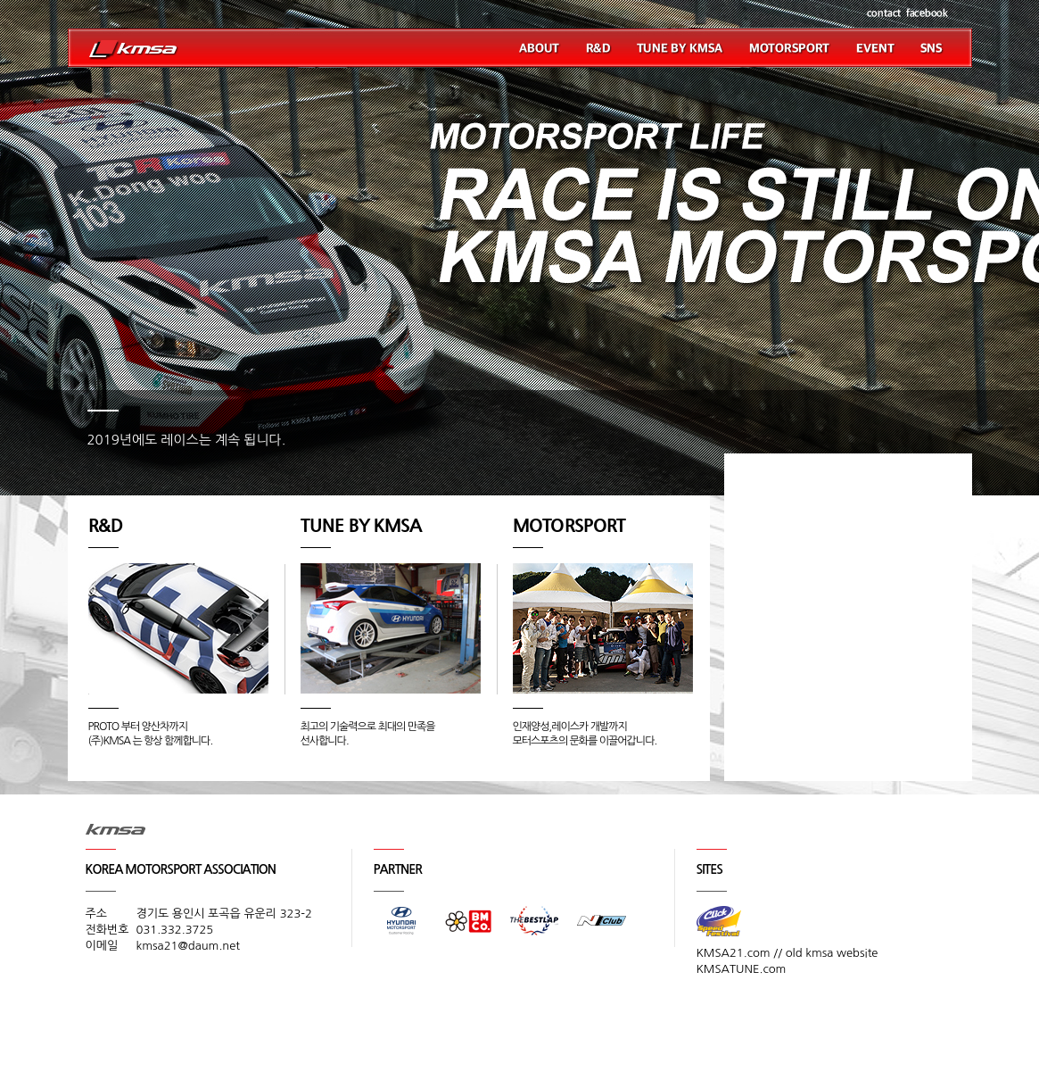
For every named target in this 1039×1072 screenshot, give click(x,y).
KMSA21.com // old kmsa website (787, 953)
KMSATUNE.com (742, 969)
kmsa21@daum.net (188, 946)
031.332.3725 (175, 929)
